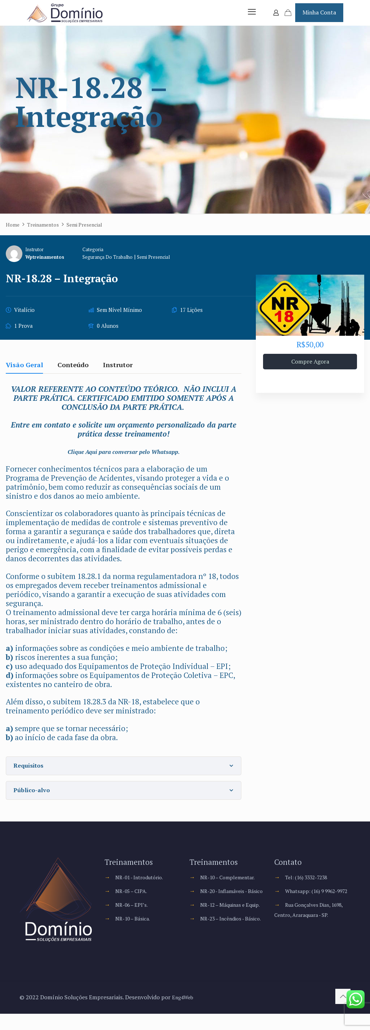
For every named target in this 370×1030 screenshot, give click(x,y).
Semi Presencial (168, 264)
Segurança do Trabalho (116, 264)
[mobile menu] (251, 16)
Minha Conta (319, 16)
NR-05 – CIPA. (133, 898)
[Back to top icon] (342, 1012)
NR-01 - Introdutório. (143, 884)
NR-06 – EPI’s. (134, 912)
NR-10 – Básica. (135, 926)
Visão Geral (24, 372)
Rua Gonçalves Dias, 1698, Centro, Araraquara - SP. (309, 932)
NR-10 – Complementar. (232, 884)
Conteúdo (73, 372)
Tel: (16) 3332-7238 (311, 884)
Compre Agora (310, 369)
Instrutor (34, 257)
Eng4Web (184, 1013)
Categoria (98, 257)
